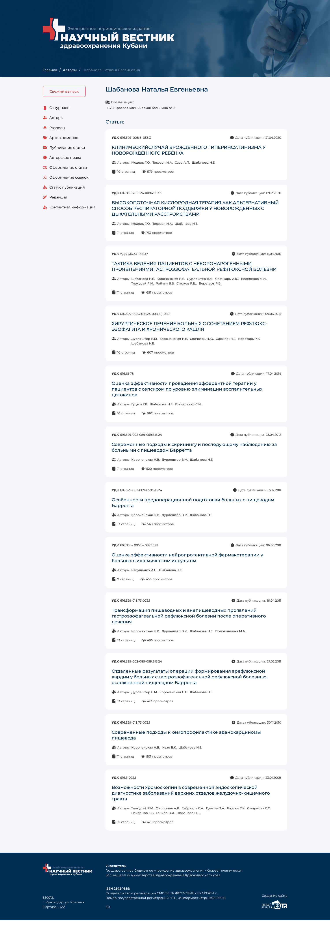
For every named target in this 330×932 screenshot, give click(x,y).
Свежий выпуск (64, 91)
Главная (50, 70)
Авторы (70, 70)
